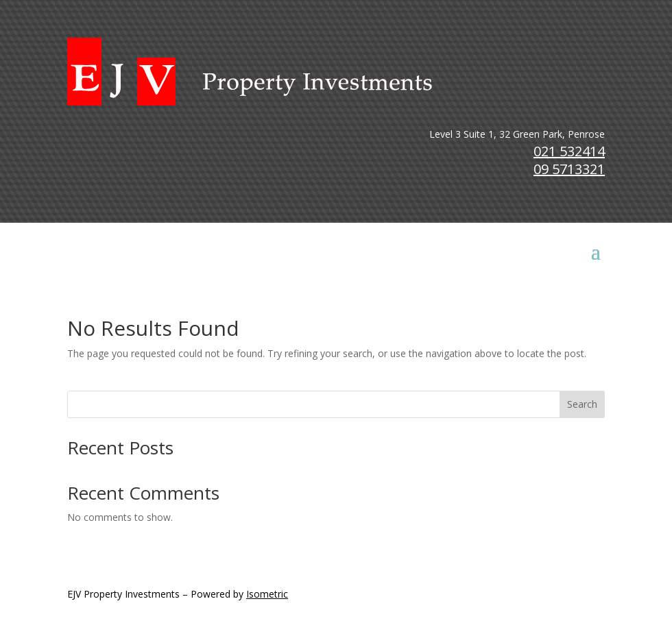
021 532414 (569, 151)
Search (582, 404)
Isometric (267, 593)
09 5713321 (569, 169)
